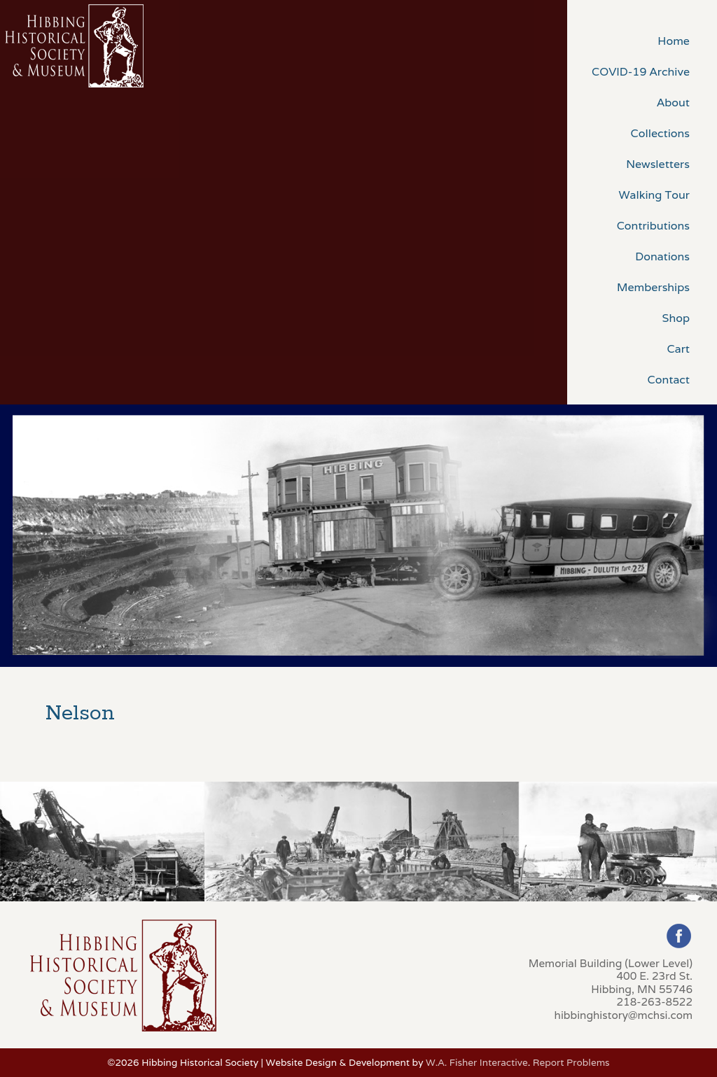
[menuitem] (642, 39)
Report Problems (571, 1062)
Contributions (653, 225)
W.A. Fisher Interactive (477, 1062)
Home (673, 41)
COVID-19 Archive (641, 71)
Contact (669, 379)
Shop (676, 318)
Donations (662, 256)
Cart (678, 349)
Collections (660, 133)
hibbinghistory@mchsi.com (623, 1015)
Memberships (653, 287)
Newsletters (658, 164)
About (673, 102)
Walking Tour (654, 195)
